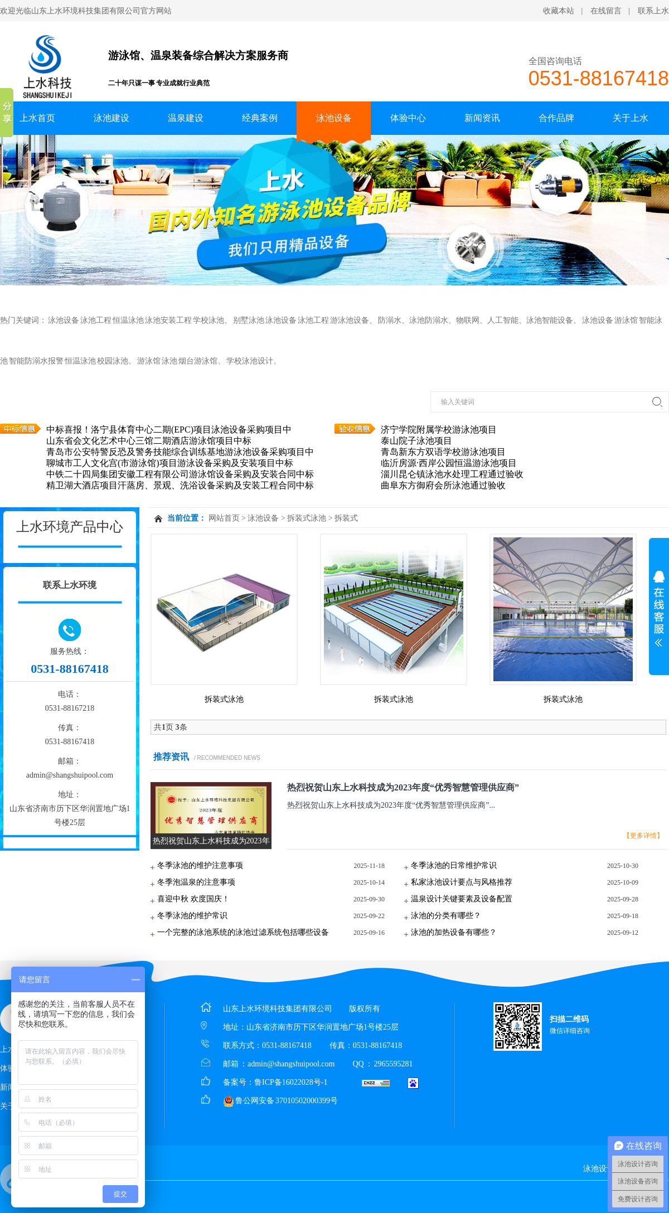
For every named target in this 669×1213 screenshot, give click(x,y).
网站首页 (224, 518)
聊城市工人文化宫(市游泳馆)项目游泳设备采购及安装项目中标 (169, 469)
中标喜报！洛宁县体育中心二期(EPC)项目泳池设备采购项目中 (169, 435)
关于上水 (630, 118)
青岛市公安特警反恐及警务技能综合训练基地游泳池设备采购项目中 (180, 458)
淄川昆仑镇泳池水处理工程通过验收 (452, 480)
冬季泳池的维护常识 (192, 915)
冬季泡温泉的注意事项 (196, 882)
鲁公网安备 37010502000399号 (280, 1100)
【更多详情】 (643, 836)
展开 (659, 609)
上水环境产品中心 (69, 526)
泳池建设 (111, 118)
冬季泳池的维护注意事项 (200, 865)
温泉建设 (185, 118)
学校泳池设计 (249, 361)
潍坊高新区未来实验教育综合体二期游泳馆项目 (474, 424)
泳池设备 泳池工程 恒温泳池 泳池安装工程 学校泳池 (136, 320)
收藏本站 (558, 11)
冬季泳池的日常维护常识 (454, 865)
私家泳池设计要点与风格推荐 (461, 882)
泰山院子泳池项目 (416, 447)
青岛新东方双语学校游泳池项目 (443, 458)
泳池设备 (334, 118)
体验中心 (408, 118)
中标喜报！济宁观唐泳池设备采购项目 (122, 424)
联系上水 (653, 11)
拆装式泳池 (306, 518)
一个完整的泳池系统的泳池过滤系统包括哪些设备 (243, 932)
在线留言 (606, 11)
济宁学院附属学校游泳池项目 (439, 435)
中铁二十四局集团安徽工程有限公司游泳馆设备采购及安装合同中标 (180, 480)
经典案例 (260, 118)
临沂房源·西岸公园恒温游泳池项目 (449, 469)
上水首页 (37, 118)
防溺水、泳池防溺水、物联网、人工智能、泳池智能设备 (475, 320)
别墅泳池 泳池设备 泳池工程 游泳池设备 (301, 320)
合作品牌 (556, 118)
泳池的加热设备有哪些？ (454, 932)
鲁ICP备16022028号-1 (290, 1082)
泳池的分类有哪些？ (446, 915)
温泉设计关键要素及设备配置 (461, 899)
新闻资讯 (482, 118)
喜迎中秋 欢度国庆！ (193, 899)
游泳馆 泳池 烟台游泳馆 (177, 361)
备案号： (238, 1082)
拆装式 (346, 518)
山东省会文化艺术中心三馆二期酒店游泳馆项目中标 (148, 447)
